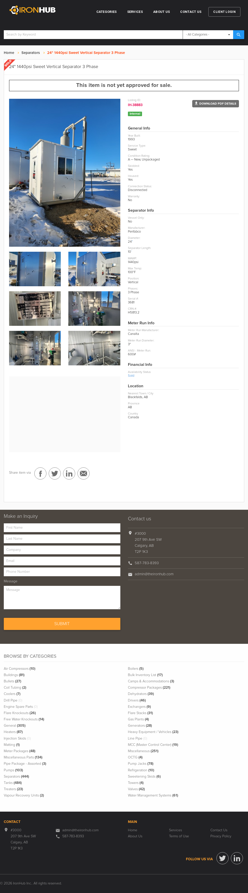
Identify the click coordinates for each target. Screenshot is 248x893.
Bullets (12, 681)
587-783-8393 (147, 563)
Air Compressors (19, 669)
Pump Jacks (140, 764)
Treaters (13, 789)
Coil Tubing (15, 687)
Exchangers (139, 707)
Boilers (136, 669)
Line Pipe (137, 738)
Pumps (13, 770)
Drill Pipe (13, 700)
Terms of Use (179, 836)
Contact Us (190, 12)
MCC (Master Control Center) (153, 745)
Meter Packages (19, 751)
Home (9, 53)
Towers (136, 783)
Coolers (12, 694)
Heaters (13, 732)
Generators (140, 725)
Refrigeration (141, 770)
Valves (136, 789)
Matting (12, 745)
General (14, 725)
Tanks (13, 783)
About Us (161, 12)
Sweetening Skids (144, 776)
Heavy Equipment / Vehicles (153, 732)
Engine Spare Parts (21, 707)
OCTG (135, 757)
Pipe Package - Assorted (25, 764)
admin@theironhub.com (154, 574)
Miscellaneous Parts (23, 757)
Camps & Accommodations (151, 681)
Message (10, 581)
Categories (106, 12)
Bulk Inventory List (145, 675)
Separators (30, 53)
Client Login (224, 12)
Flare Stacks (140, 713)
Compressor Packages (149, 687)
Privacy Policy (220, 836)
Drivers (137, 700)
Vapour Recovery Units (24, 795)
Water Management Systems (153, 795)
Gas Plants (138, 719)
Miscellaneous (143, 751)
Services (135, 12)
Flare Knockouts (20, 713)
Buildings (14, 675)
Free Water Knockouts (24, 719)
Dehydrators (141, 694)
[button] (215, 103)
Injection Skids (17, 738)
